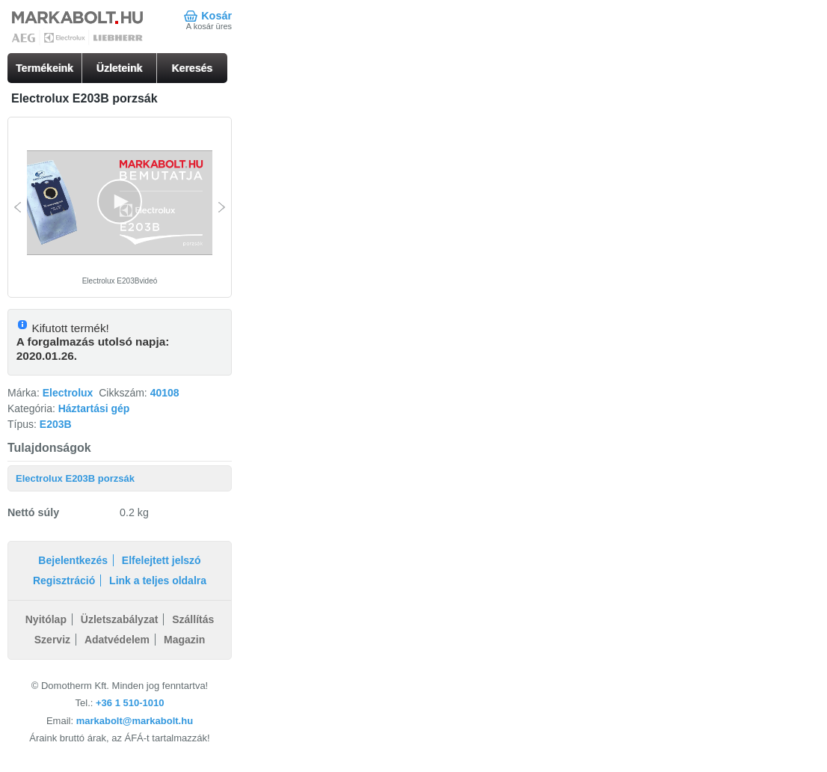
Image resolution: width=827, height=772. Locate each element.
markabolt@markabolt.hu (134, 720)
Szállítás (193, 619)
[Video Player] (119, 203)
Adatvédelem (117, 640)
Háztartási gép (94, 408)
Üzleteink (119, 68)
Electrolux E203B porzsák (75, 478)
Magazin (184, 640)
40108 (164, 393)
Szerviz (52, 640)
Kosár (216, 16)
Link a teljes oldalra (157, 580)
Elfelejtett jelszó (161, 560)
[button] (120, 202)
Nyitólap (46, 619)
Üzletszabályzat (119, 619)
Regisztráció (64, 580)
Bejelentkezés (73, 560)
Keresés (192, 68)
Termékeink (44, 68)
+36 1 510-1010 (130, 702)
